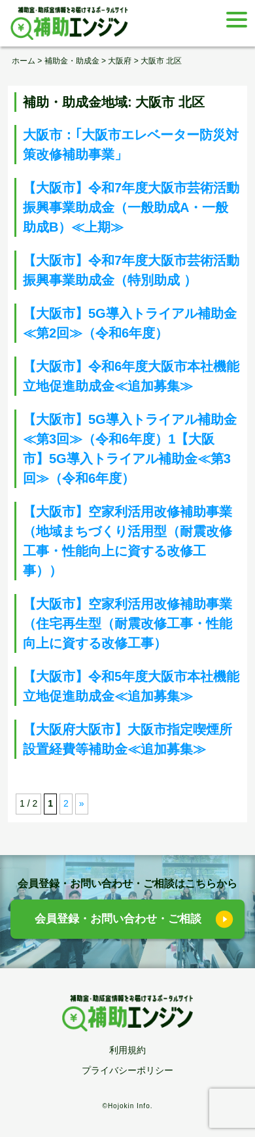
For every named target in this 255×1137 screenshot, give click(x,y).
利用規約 (127, 1050)
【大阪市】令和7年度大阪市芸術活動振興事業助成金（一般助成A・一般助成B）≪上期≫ (131, 207)
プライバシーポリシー (127, 1070)
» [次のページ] (81, 803)
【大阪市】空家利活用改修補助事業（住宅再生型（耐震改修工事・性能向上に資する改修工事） (127, 623)
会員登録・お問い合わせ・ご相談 (118, 919)
